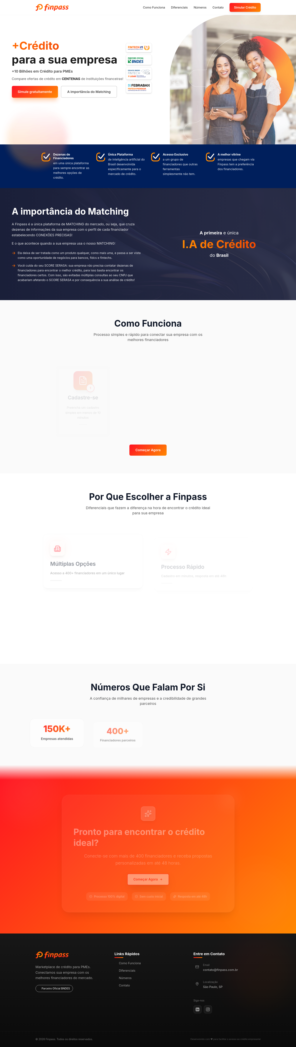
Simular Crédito (245, 7)
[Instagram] (208, 1009)
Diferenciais (179, 7)
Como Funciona (154, 7)
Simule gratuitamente (35, 92)
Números (200, 7)
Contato (218, 7)
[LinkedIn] (197, 1009)
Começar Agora (147, 450)
